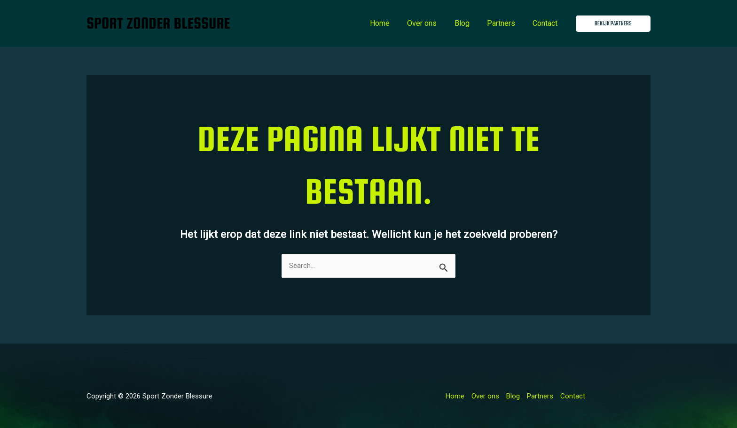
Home (391, 23)
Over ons (431, 23)
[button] (613, 23)
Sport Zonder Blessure (158, 23)
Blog (468, 23)
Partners (505, 23)
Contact (546, 23)
